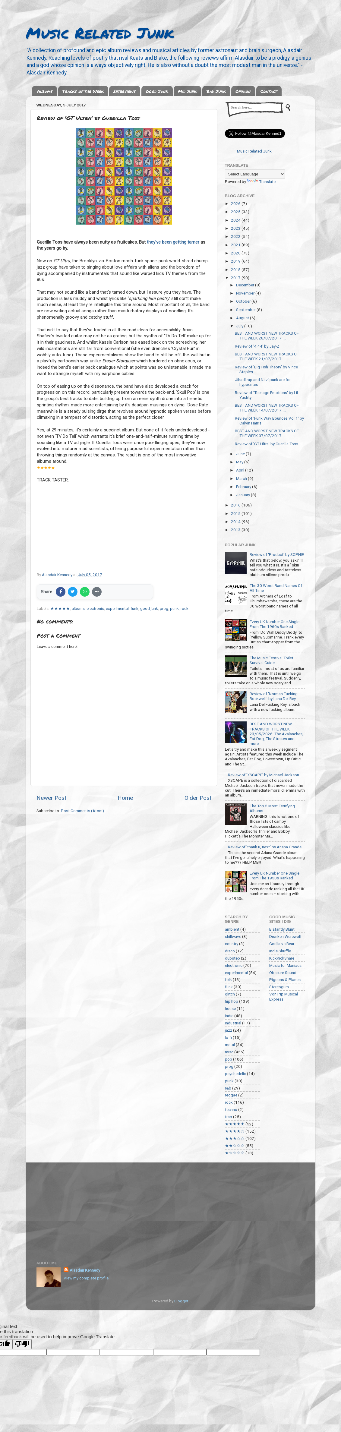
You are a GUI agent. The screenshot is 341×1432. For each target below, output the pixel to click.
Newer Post (51, 797)
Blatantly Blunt (282, 929)
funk (134, 608)
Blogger (181, 1300)
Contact (268, 91)
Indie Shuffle (280, 950)
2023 (236, 228)
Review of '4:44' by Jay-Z (257, 346)
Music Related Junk (100, 32)
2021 (236, 244)
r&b (228, 1088)
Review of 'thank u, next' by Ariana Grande (265, 846)
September (246, 309)
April (240, 470)
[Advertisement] (170, 1207)
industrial (233, 1022)
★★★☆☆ (235, 1138)
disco (230, 950)
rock (184, 608)
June (241, 453)
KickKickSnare (281, 958)
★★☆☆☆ (235, 1145)
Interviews (124, 91)
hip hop (231, 1001)
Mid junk (187, 91)
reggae (231, 1095)
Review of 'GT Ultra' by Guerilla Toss (266, 443)
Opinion (243, 91)
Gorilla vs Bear (281, 943)
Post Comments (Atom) (82, 810)
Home (125, 797)
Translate (261, 181)
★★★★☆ (235, 1131)
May (240, 461)
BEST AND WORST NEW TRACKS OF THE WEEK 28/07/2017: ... (267, 335)
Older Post (198, 797)
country (231, 943)
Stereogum (279, 986)
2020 (236, 253)
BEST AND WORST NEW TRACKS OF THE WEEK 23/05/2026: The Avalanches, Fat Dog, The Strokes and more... (276, 733)
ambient (232, 929)
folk (228, 979)
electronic (95, 608)
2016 (236, 505)
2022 (236, 236)
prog (164, 608)
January (243, 494)
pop (228, 1059)
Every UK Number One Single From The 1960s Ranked (274, 624)
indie (229, 1015)
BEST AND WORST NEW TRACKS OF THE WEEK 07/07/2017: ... (267, 433)
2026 (236, 203)
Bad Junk (216, 91)
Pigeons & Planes (285, 979)
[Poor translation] (22, 1344)
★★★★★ (60, 608)
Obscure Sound (282, 972)
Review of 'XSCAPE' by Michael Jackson (263, 774)
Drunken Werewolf (285, 936)
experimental (117, 608)
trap (228, 1116)
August (243, 317)
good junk (149, 608)
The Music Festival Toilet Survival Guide (271, 660)
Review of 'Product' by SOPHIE (277, 554)
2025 (236, 211)
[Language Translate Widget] (255, 174)
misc (229, 1051)
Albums (44, 91)
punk (174, 608)
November (245, 293)
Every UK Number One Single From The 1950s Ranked (274, 875)
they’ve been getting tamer (173, 242)
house (230, 1008)
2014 (236, 521)
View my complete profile (86, 1278)
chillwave (233, 936)
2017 (236, 277)
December (245, 284)
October (243, 301)
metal (230, 1044)
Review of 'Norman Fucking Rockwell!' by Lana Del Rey (274, 696)
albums (78, 608)
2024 (236, 220)
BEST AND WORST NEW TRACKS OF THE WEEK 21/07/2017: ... (267, 356)
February (244, 486)
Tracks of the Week (83, 91)
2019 (236, 261)
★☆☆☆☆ (235, 1152)
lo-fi (228, 1037)
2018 (236, 269)
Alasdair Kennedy (85, 1270)
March (242, 478)
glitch (230, 994)
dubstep (232, 958)
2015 (236, 513)
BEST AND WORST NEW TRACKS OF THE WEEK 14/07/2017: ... (267, 407)
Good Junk (157, 91)
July (240, 325)
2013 (236, 529)
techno (231, 1109)
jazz (228, 1030)
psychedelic (235, 1073)
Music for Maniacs (285, 965)
